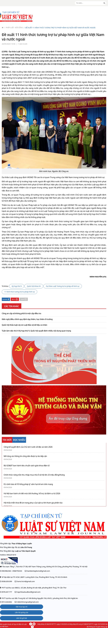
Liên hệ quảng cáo (21, 612)
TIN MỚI (7, 439)
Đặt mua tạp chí (21, 607)
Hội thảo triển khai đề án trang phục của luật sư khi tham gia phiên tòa (33, 503)
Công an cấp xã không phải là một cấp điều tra (21, 313)
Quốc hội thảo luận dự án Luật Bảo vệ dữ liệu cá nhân (24, 325)
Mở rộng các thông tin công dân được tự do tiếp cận (25, 456)
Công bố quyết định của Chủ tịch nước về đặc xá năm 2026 (28, 447)
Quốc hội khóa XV (34, 286)
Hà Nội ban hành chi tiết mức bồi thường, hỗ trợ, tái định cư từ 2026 (32, 493)
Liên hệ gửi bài (21, 618)
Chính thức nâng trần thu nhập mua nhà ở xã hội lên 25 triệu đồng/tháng (34, 475)
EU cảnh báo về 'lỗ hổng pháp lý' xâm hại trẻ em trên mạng (28, 484)
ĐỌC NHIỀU (19, 439)
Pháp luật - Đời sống (13, 27)
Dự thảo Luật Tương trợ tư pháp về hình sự (62, 286)
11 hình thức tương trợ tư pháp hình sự (19, 291)
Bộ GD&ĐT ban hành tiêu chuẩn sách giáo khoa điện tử (27, 465)
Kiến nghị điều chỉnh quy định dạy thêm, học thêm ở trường (27, 319)
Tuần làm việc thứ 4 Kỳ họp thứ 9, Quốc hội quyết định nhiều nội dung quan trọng (36, 331)
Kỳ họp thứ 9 (17, 286)
